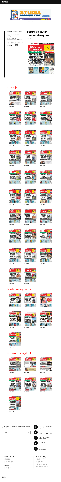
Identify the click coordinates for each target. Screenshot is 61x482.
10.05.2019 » (17, 41)
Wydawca (7, 460)
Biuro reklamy (8, 461)
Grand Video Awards (42, 466)
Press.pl (38, 460)
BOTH (38, 479)
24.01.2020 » (19, 39)
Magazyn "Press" (41, 458)
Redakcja (7, 458)
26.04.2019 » (20, 42)
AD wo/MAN (39, 461)
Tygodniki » (13, 37)
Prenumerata (8, 463)
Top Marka (39, 463)
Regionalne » (13, 38)
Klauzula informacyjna (11, 469)
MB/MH (48, 479)
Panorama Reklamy (42, 464)
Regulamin (7, 467)
